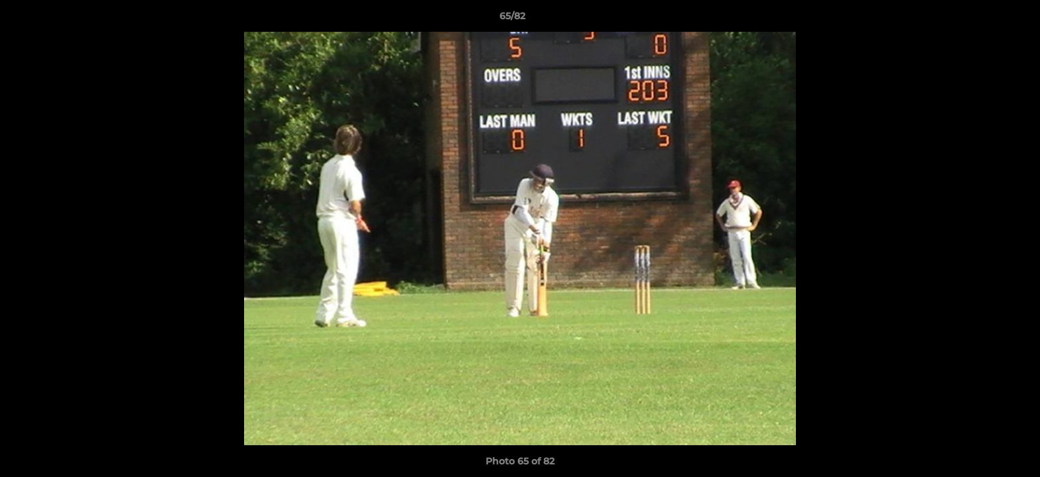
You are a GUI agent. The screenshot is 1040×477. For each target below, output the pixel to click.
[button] (984, 19)
